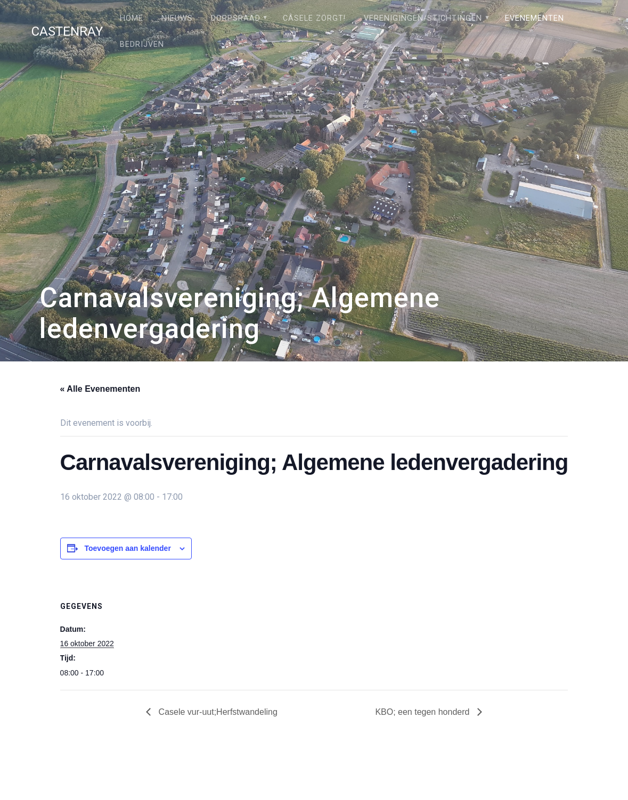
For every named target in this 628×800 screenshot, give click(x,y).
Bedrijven (142, 44)
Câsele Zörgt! (314, 18)
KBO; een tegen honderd (423, 711)
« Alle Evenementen (100, 388)
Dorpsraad (235, 18)
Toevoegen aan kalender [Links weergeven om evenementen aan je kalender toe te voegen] (128, 548)
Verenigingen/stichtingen (423, 18)
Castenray (67, 31)
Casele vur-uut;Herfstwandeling (217, 711)
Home (131, 18)
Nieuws (177, 18)
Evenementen (534, 18)
